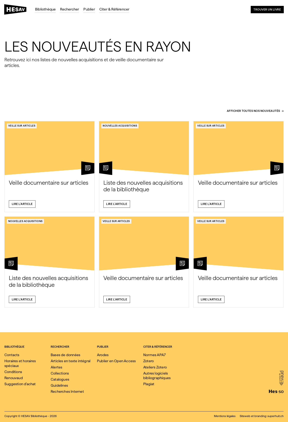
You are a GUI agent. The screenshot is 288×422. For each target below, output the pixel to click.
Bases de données (65, 355)
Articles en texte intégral (70, 361)
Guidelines (59, 385)
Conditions (13, 372)
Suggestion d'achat (20, 384)
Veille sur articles (21, 127)
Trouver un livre (267, 9)
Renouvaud (13, 378)
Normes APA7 (154, 355)
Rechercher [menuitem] (69, 9)
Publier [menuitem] (89, 9)
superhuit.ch (275, 416)
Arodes (103, 355)
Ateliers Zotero (155, 367)
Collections (60, 373)
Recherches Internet (67, 391)
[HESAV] (16, 10)
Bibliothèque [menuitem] (45, 9)
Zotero (148, 361)
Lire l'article (22, 206)
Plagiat (148, 384)
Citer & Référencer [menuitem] (114, 9)
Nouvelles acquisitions (120, 127)
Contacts (11, 355)
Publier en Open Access (116, 361)
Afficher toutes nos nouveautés (253, 112)
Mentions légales (224, 416)
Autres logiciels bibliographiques (157, 375)
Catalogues (60, 379)
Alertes (56, 367)
